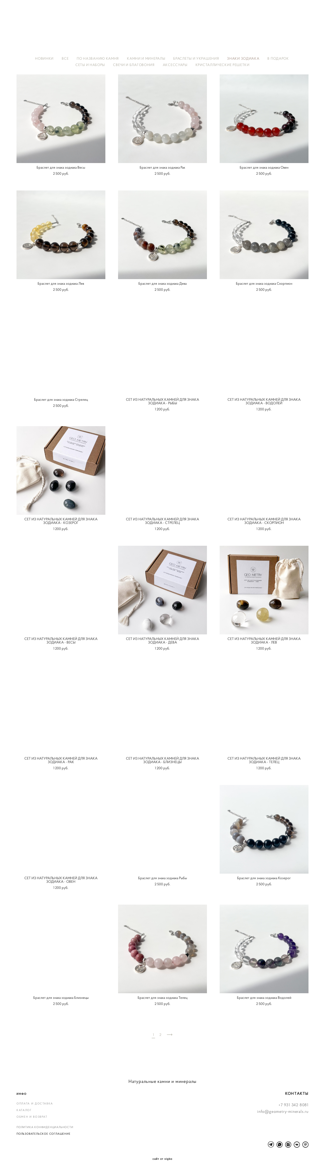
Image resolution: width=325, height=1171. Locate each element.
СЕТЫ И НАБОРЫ (90, 64)
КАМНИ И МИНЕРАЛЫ (146, 58)
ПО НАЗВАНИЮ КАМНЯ (98, 58)
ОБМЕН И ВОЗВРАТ (32, 1116)
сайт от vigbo (162, 1159)
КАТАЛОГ (24, 1110)
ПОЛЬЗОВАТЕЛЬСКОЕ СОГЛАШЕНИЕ (44, 1133)
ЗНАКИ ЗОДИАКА (243, 58)
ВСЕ (65, 58)
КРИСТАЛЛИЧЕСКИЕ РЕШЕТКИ (223, 64)
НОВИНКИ (44, 58)
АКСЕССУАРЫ (175, 64)
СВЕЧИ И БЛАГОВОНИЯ (134, 64)
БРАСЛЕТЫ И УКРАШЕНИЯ (196, 58)
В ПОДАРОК (278, 58)
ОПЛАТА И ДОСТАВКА (35, 1103)
